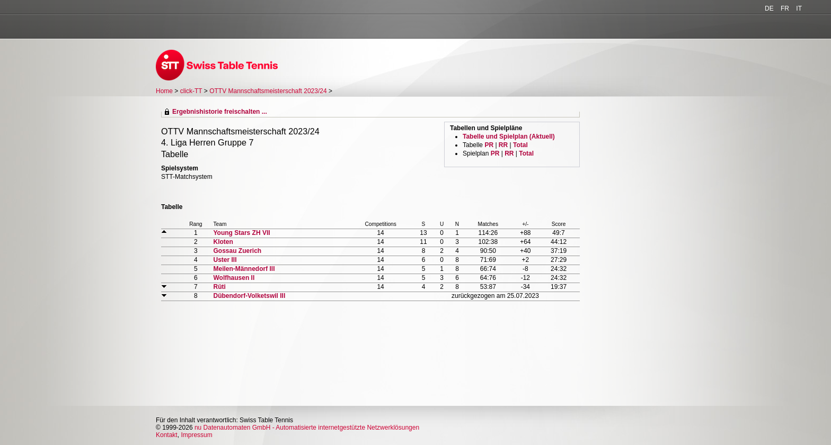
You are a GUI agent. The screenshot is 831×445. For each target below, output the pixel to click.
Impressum (196, 435)
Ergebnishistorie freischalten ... (219, 111)
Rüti (219, 286)
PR (488, 145)
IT (799, 8)
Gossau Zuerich (237, 251)
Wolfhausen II (233, 277)
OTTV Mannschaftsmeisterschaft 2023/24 (269, 91)
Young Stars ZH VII (241, 233)
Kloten (223, 242)
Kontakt (167, 435)
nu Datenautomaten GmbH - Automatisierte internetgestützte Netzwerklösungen (307, 427)
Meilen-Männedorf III (244, 269)
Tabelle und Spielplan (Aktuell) (509, 136)
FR (785, 8)
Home (164, 91)
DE (769, 8)
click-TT (191, 91)
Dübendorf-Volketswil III (249, 295)
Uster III (224, 260)
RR (503, 145)
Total (520, 145)
